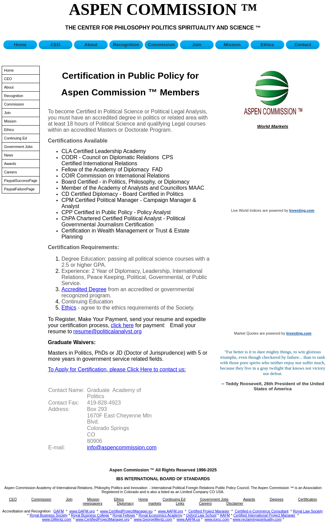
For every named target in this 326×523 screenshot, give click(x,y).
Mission (232, 44)
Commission (161, 44)
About (90, 44)
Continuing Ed (15, 138)
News (8, 155)
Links (180, 503)
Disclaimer (235, 503)
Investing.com (301, 210)
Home (20, 44)
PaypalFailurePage (19, 189)
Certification (307, 499)
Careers (10, 172)
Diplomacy (125, 503)
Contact (302, 44)
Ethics (267, 44)
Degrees (276, 499)
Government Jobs (18, 147)
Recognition (126, 44)
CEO (55, 44)
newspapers (92, 503)
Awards (10, 164)
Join (196, 44)
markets (154, 503)
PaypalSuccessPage (20, 181)
